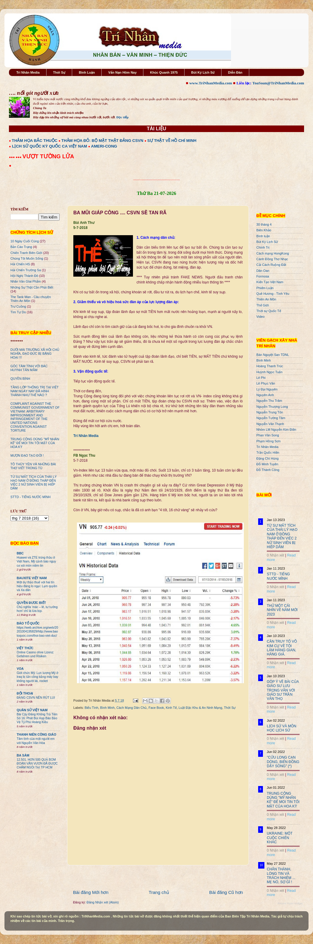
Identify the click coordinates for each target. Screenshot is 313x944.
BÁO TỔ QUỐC (28, 623)
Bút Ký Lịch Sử (203, 72)
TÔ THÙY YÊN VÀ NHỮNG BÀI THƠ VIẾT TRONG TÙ (33, 466)
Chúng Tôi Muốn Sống (26, 258)
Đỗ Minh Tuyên (267, 464)
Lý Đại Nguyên (267, 389)
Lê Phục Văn (265, 383)
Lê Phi (261, 377)
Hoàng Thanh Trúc (269, 366)
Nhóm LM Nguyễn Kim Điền (276, 429)
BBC (20, 553)
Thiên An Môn (266, 299)
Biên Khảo (263, 230)
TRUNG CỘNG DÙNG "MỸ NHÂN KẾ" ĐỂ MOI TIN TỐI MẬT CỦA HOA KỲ (34, 443)
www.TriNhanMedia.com (210, 83)
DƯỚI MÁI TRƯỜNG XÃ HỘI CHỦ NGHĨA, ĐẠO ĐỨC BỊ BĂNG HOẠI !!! (34, 353)
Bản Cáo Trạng (21, 247)
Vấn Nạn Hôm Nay (122, 72)
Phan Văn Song (267, 435)
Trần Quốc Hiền (267, 452)
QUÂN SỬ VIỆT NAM (32, 710)
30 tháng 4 (264, 224)
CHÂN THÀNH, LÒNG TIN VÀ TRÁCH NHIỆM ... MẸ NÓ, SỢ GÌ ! (281, 875)
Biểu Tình (91, 707)
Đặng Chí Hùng (267, 458)
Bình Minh (107, 707)
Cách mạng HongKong (272, 253)
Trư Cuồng (18, 306)
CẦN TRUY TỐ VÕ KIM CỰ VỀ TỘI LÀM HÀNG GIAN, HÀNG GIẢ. (282, 647)
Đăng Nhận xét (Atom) (103, 902)
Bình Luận (87, 72)
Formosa (262, 276)
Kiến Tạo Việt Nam (269, 282)
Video (260, 316)
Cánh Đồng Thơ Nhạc (272, 259)
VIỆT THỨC (25, 648)
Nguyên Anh (265, 395)
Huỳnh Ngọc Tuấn (269, 372)
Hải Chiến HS (20, 264)
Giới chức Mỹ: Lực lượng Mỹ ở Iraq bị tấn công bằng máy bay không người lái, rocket (37, 677)
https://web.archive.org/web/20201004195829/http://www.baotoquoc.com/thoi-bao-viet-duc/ (37, 631)
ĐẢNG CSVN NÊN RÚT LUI (36, 697)
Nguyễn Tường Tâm (270, 418)
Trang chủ (159, 892)
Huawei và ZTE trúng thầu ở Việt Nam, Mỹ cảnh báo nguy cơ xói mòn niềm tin (36, 561)
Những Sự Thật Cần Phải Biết (31, 287)
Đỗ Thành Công (267, 470)
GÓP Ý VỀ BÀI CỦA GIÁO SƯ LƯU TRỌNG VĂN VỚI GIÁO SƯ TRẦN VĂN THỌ (283, 690)
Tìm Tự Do (18, 312)
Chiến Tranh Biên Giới (26, 253)
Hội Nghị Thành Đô (24, 276)
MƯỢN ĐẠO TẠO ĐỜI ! (27, 455)
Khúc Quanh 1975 (164, 72)
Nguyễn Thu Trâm (269, 400)
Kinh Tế (171, 707)
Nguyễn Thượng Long (272, 406)
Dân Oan (262, 270)
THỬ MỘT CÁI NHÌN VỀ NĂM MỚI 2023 (282, 610)
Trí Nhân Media (28, 72)
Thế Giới (262, 305)
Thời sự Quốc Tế (268, 311)
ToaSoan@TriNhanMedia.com (278, 83)
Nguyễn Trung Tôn (269, 412)
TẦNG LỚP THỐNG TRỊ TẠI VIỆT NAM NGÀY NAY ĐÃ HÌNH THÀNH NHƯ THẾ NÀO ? (34, 391)
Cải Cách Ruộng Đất (271, 264)
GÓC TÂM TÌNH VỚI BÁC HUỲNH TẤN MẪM (29, 368)
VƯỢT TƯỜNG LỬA (48, 156)
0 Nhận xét (275, 555)
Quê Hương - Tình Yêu (272, 293)
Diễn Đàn (235, 72)
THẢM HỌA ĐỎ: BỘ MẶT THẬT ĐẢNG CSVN (102, 140)
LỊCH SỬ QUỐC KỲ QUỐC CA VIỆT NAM (49, 146)
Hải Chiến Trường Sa (25, 270)
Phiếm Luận (265, 288)
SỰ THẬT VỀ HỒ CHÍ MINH (171, 140)
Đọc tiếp (122, 117)
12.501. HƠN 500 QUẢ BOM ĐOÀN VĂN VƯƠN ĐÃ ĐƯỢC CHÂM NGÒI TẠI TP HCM (37, 763)
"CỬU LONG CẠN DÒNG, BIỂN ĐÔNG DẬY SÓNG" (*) (283, 761)
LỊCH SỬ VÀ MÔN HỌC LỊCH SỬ (281, 728)
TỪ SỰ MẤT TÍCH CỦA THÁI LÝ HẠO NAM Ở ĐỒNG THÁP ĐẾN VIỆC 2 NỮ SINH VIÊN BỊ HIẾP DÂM (33, 482)
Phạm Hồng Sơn (268, 441)
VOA (20, 668)
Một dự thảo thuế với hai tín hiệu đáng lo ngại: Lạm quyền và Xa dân (37, 586)
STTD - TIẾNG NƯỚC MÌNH (30, 497)
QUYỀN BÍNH (20, 378)
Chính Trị (262, 247)
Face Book (156, 707)
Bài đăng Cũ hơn (226, 892)
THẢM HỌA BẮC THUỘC (35, 140)
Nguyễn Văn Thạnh (270, 424)
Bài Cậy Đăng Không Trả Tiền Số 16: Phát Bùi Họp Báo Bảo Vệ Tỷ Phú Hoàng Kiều (37, 718)
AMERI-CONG (104, 146)
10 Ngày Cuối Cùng (24, 241)
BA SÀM (23, 755)
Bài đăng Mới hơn (91, 892)
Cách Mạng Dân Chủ (131, 707)
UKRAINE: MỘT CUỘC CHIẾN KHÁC (279, 837)
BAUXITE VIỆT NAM (32, 578)
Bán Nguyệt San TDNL (272, 354)
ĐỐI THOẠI (25, 693)
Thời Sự (59, 72)
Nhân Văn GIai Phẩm (25, 281)
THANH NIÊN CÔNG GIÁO (36, 734)
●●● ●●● (15, 157)
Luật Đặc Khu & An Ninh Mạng (200, 707)
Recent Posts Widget (290, 903)
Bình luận (263, 236)
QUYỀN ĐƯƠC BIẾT (31, 602)
